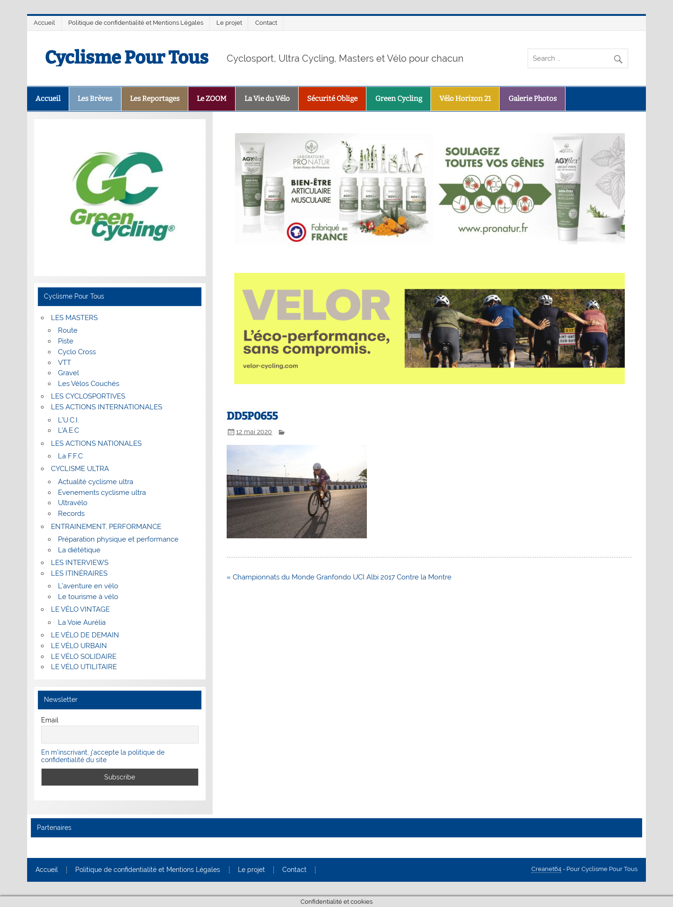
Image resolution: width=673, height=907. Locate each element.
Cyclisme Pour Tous (126, 57)
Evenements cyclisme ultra (102, 492)
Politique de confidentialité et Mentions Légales (135, 22)
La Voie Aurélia (82, 622)
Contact (266, 22)
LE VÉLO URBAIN (79, 646)
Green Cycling (398, 98)
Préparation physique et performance (118, 539)
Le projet (229, 22)
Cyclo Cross (77, 352)
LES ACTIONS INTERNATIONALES (106, 407)
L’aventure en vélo (88, 586)
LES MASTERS (74, 318)
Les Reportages (154, 98)
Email (49, 720)
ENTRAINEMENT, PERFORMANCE (106, 526)
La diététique (79, 550)
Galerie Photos (532, 98)
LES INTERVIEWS (79, 562)
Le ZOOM (212, 98)
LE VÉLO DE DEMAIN (85, 635)
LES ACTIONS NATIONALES (96, 443)
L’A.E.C (68, 430)
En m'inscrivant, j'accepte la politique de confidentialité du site (103, 756)
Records (71, 513)
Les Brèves (95, 98)
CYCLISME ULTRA (80, 468)
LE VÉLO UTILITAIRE (84, 667)
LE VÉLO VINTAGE (80, 609)
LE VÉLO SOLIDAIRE (83, 656)
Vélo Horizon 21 (465, 98)
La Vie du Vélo (267, 98)
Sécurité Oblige (332, 98)
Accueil (44, 22)
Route (68, 330)
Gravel (68, 373)
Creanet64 (546, 868)
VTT (64, 362)
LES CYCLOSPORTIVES (88, 396)
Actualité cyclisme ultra (95, 482)
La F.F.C (70, 456)
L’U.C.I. (68, 420)
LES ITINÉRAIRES (79, 573)
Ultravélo (72, 503)
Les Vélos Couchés (88, 383)
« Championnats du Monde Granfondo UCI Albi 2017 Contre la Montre (339, 577)
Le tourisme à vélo (88, 597)
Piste (65, 341)
